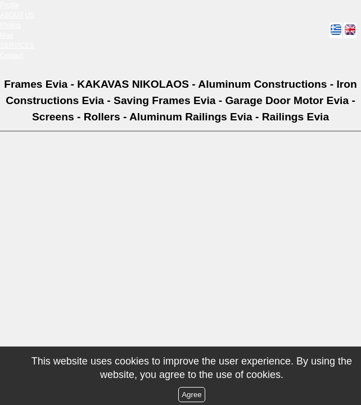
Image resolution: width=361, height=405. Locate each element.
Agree (192, 394)
